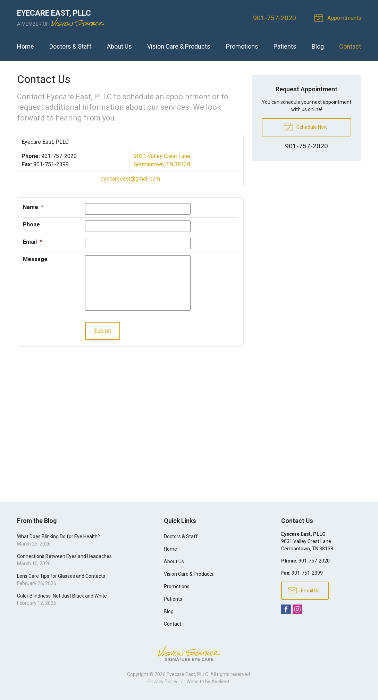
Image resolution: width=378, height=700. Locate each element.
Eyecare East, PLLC (187, 674)
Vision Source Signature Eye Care (189, 653)
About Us (119, 46)
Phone (31, 224)
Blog (318, 46)
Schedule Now (305, 127)
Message (35, 259)
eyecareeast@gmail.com (130, 178)
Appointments (338, 17)
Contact (350, 46)
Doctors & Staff (70, 46)
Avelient (220, 681)
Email (32, 242)
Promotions (242, 46)
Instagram (297, 609)
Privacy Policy (162, 681)
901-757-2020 (274, 18)
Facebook (286, 609)
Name (33, 207)
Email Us (304, 590)
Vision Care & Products (178, 46)
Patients (285, 46)
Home (25, 46)
